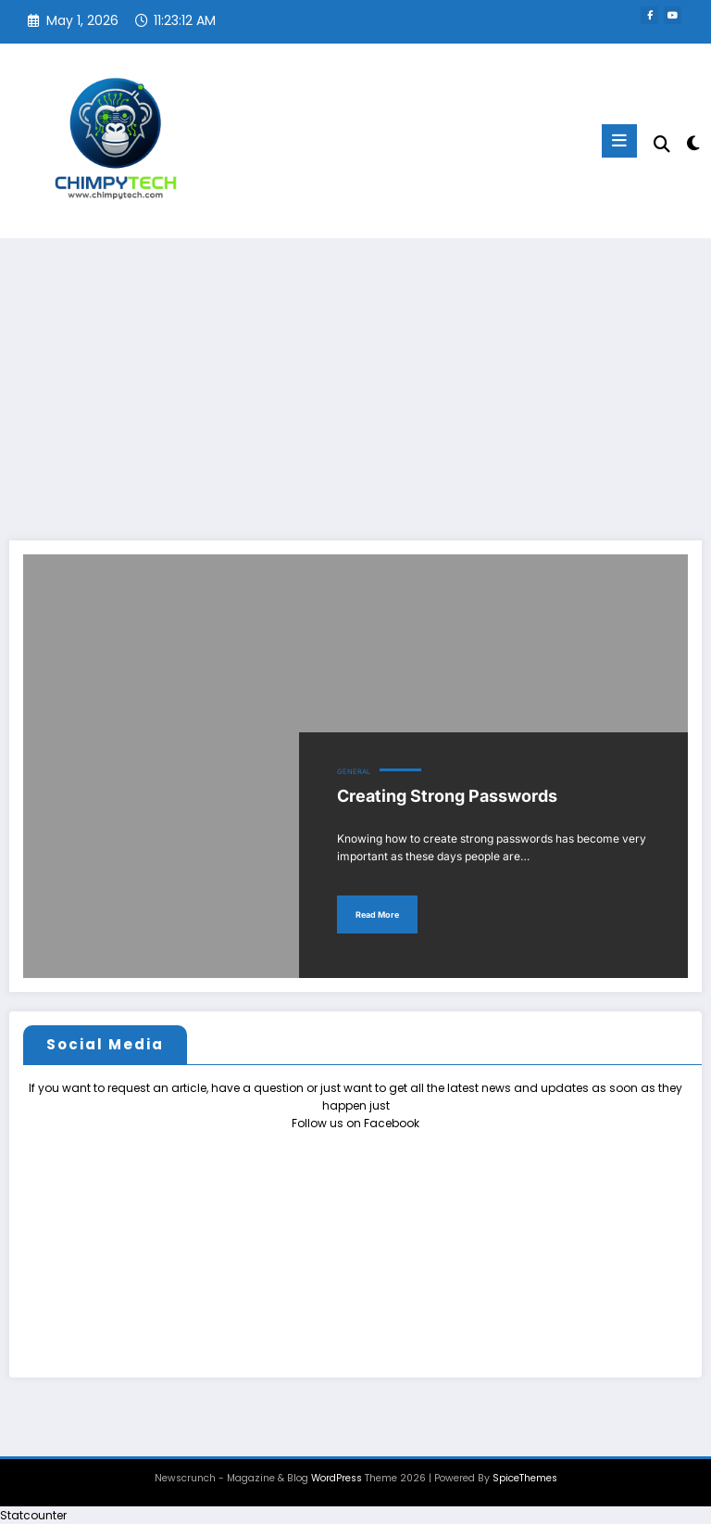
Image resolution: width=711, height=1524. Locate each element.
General (353, 772)
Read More (377, 914)
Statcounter (33, 1515)
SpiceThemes (525, 1478)
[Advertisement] (355, 377)
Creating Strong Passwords (447, 796)
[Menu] (619, 141)
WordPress (336, 1478)
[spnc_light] (692, 143)
